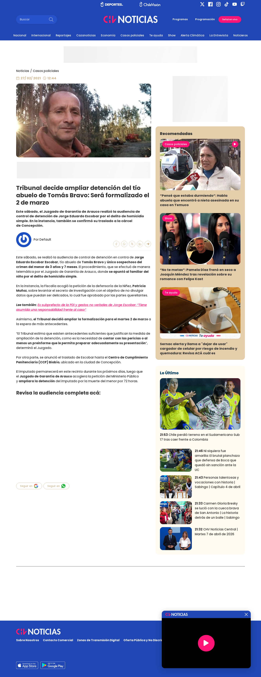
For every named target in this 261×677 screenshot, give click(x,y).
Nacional (19, 35)
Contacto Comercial (58, 640)
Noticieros (240, 35)
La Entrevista (218, 35)
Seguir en (29, 486)
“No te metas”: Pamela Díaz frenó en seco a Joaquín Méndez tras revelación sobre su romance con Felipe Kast (198, 329)
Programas (180, 19)
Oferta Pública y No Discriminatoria (149, 640)
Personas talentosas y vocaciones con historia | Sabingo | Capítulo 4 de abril (217, 537)
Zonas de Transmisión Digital (98, 640)
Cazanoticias (86, 35)
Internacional (41, 35)
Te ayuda (156, 35)
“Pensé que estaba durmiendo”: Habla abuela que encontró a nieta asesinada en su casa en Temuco (199, 254)
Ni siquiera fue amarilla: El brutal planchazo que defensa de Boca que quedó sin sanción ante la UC (217, 514)
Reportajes (63, 35)
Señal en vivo (230, 19)
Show (172, 35)
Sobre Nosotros (27, 640)
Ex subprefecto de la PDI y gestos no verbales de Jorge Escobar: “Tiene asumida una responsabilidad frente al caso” (81, 307)
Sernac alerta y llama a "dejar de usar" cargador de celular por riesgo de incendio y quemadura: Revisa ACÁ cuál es (198, 403)
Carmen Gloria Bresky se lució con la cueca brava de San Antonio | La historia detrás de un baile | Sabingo (217, 565)
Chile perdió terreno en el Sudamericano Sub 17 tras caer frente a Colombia (200, 491)
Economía (108, 35)
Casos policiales (132, 35)
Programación (205, 19)
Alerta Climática (192, 35)
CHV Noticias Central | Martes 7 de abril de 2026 (216, 586)
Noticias (22, 71)
